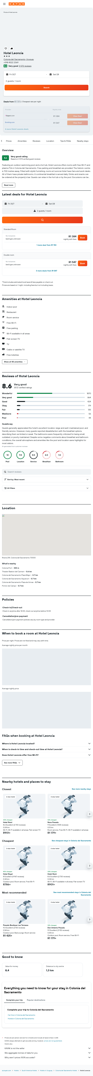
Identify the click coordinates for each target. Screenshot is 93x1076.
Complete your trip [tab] (14, 1000)
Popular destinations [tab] (36, 1000)
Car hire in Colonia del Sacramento (21, 1015)
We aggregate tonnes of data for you (48, 1052)
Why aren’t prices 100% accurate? (48, 1057)
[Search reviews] (48, 472)
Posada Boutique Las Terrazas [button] (15, 925)
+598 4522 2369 (11, 62)
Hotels (16, 1070)
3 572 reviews (25, 66)
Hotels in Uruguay (46, 1070)
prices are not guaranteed (53, 1041)
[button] (4, 4)
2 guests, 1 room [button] (13, 81)
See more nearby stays (81, 789)
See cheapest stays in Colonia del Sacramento (71, 840)
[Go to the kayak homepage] (17, 3)
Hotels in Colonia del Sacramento (21, 1018)
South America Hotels (29, 1070)
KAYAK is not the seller (48, 1048)
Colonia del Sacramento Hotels (66, 1070)
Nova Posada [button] (53, 822)
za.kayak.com (6, 1070)
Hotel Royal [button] (8, 874)
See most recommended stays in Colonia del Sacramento (72, 893)
